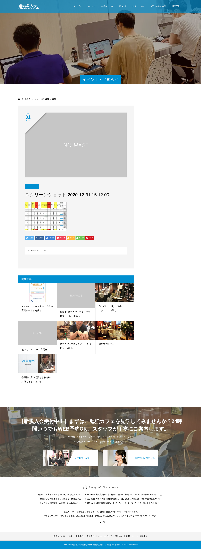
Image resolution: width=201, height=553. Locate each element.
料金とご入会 (138, 6)
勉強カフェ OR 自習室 (34, 349)
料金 (70, 536)
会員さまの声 (107, 6)
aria (38, 251)
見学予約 (176, 6)
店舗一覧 (123, 6)
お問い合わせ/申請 (158, 6)
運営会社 (119, 536)
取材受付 (91, 536)
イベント (91, 6)
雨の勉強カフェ (106, 344)
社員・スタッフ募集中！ (137, 536)
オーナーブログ (105, 536)
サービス (78, 6)
